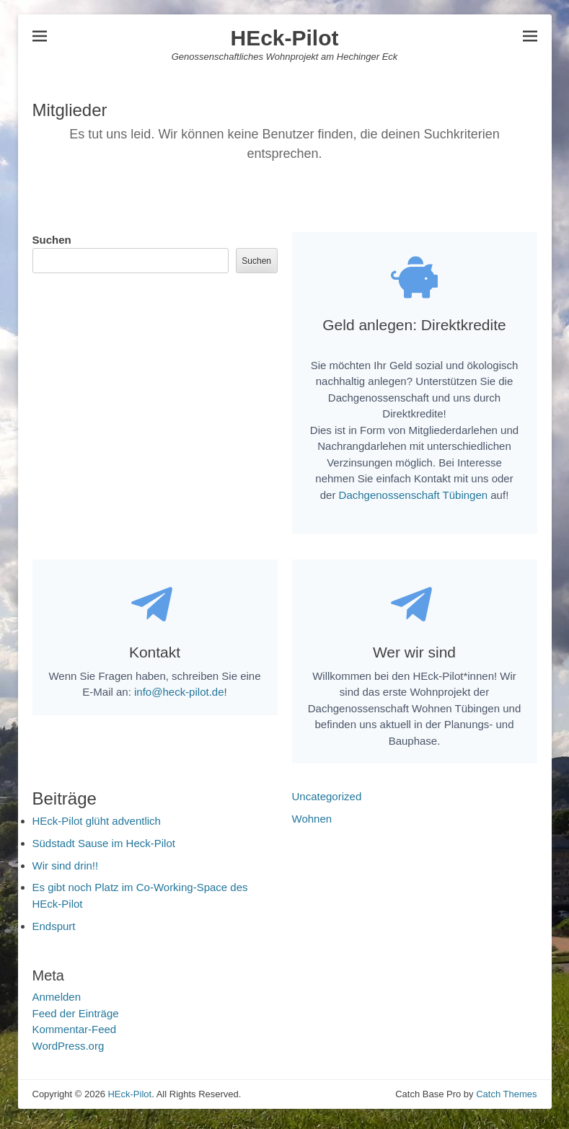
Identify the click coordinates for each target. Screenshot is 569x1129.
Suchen (51, 240)
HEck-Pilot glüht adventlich (96, 826)
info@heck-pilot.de (179, 697)
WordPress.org (68, 1051)
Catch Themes (506, 1100)
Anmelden (56, 1003)
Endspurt (54, 932)
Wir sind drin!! (65, 871)
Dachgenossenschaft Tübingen (413, 498)
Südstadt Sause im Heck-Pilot (103, 849)
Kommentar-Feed (74, 1036)
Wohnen (312, 824)
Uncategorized (327, 802)
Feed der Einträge (75, 1019)
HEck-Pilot (284, 38)
